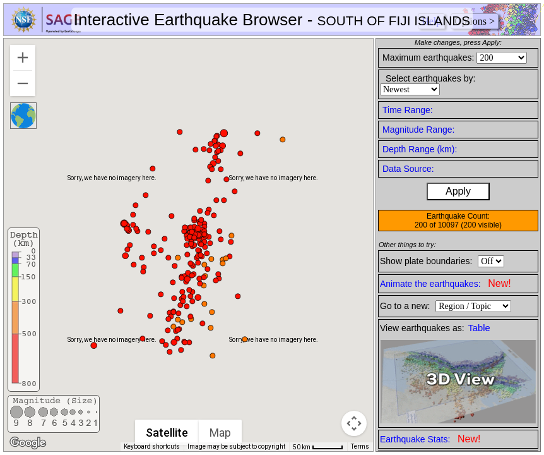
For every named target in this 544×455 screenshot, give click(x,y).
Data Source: (408, 169)
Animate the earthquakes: (445, 283)
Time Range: (407, 110)
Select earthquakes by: (430, 78)
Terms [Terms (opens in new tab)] (360, 446)
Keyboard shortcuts (152, 446)
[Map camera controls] (354, 423)
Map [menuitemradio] (221, 432)
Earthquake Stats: (430, 439)
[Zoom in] (22, 57)
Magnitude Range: (418, 129)
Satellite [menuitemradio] (167, 432)
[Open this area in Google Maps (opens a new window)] (28, 443)
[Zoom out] (22, 83)
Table (479, 328)
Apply (458, 191)
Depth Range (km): (419, 149)
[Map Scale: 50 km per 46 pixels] (318, 446)
